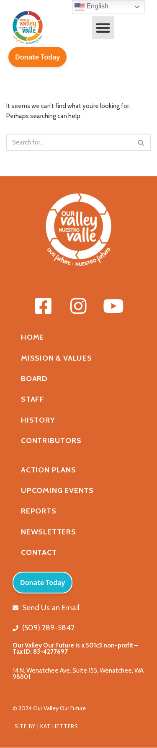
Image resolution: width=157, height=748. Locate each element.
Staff (32, 399)
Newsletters (48, 531)
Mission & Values (56, 358)
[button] (103, 27)
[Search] (69, 142)
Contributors (51, 440)
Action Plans (48, 470)
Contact (39, 552)
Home (32, 337)
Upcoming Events (57, 490)
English (91, 7)
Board (34, 378)
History (38, 420)
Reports (39, 511)
